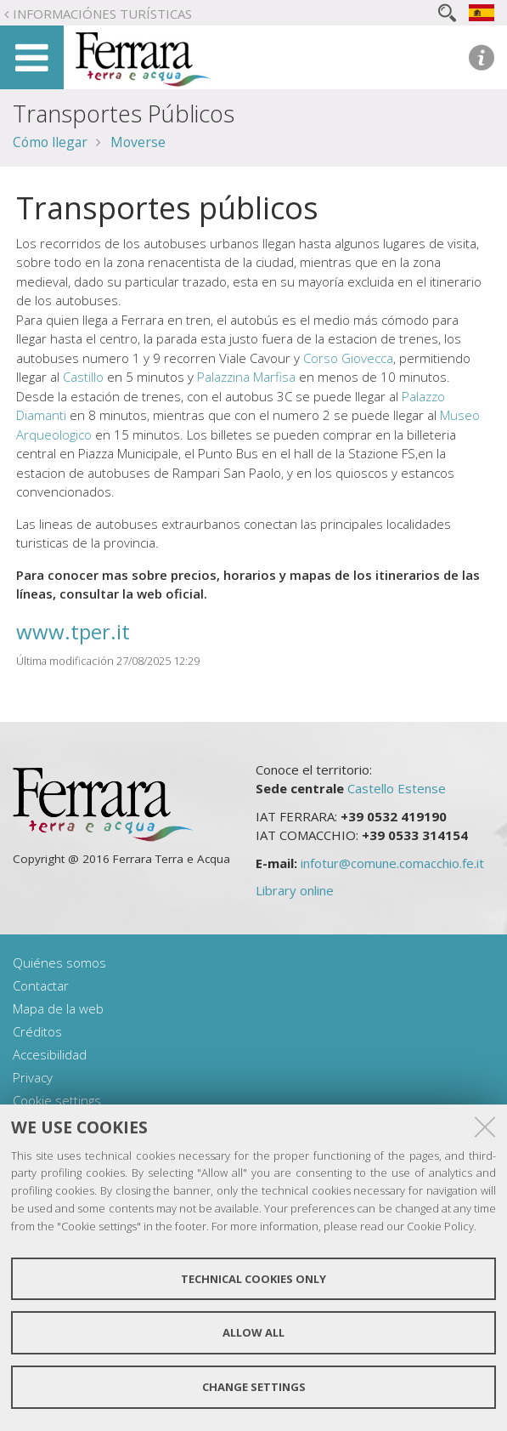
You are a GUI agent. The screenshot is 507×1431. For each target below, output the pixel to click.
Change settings (254, 1386)
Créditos (37, 1031)
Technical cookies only (253, 1278)
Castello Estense (396, 788)
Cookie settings (57, 1100)
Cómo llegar (50, 142)
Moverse (138, 142)
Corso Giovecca (348, 357)
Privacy (33, 1077)
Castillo (83, 376)
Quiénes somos (59, 962)
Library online (295, 890)
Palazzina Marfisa (246, 376)
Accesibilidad (50, 1054)
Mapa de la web (58, 1008)
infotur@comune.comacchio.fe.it (392, 863)
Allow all (253, 1332)
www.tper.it (73, 631)
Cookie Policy (440, 1226)
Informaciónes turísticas (102, 13)
